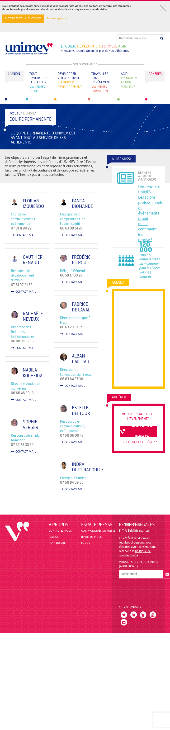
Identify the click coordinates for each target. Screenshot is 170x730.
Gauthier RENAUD (32, 263)
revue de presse (92, 537)
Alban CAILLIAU (73, 379)
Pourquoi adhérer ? (139, 442)
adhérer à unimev (136, 431)
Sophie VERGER (30, 449)
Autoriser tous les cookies (23, 18)
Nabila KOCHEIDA (32, 391)
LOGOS (85, 542)
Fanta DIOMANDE (75, 203)
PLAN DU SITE (57, 542)
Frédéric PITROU (74, 267)
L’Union (28, 113)
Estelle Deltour (74, 442)
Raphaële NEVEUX (64, 323)
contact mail (23, 235)
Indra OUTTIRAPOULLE (81, 505)
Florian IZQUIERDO (33, 203)
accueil (14, 113)
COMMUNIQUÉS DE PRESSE (98, 530)
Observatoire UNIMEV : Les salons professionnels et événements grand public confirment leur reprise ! (150, 213)
